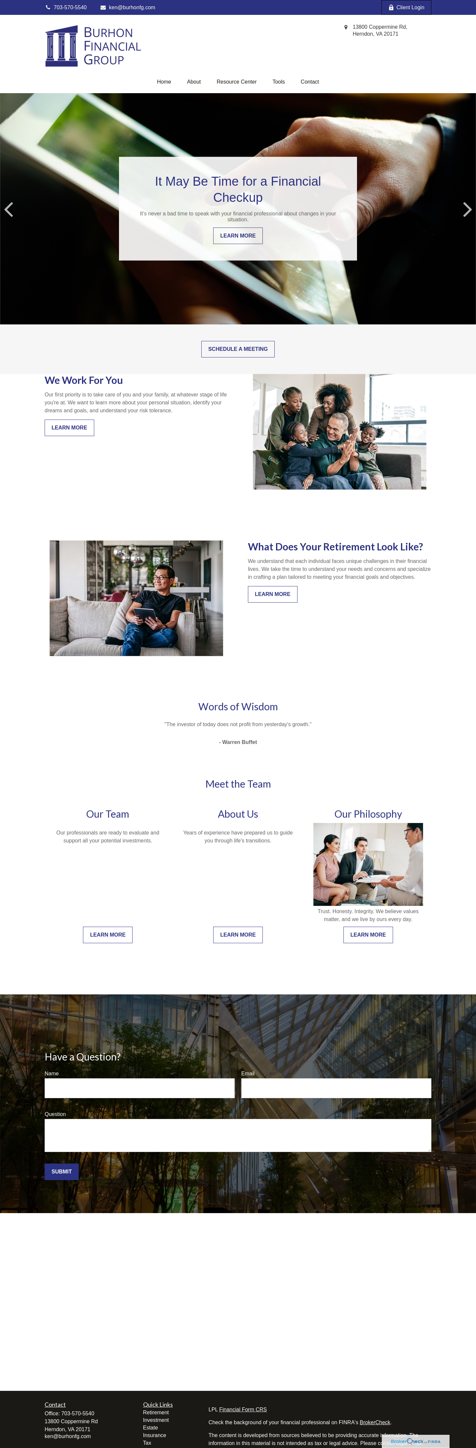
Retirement (156, 1412)
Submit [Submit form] (62, 1171)
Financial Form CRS (243, 1409)
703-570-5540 (77, 1413)
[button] (164, 82)
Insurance (154, 1435)
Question (55, 1114)
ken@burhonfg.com (127, 7)
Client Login (406, 8)
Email (248, 1073)
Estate (150, 1427)
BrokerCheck (375, 1422)
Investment (156, 1420)
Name (52, 1073)
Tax (147, 1443)
